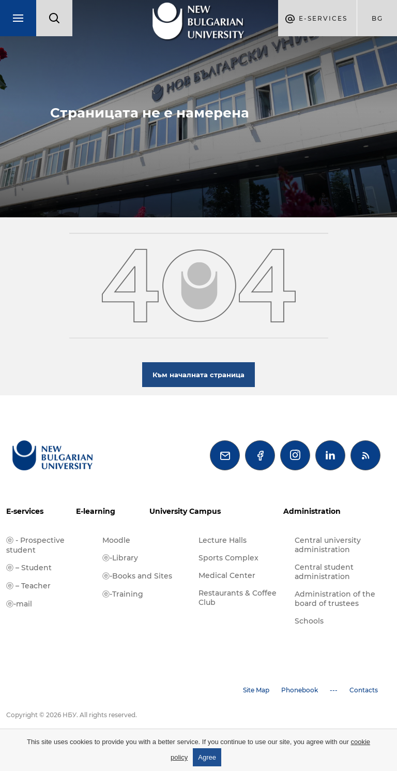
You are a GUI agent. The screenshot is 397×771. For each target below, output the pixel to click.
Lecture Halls (222, 540)
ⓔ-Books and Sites (137, 576)
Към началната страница (198, 374)
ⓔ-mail (19, 604)
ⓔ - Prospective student (35, 545)
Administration (312, 511)
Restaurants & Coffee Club (237, 597)
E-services (24, 511)
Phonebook (299, 690)
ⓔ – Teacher (28, 585)
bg (377, 18)
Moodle (116, 540)
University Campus (185, 511)
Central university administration (328, 545)
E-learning (95, 511)
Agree (207, 757)
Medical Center (226, 575)
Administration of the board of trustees (335, 598)
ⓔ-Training (122, 594)
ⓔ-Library (120, 557)
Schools (309, 621)
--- (334, 690)
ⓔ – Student (29, 567)
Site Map (256, 690)
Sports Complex (228, 557)
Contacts (363, 690)
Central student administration (324, 571)
